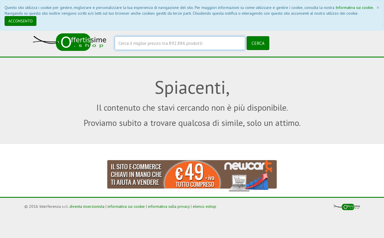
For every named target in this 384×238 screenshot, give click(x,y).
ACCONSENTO (20, 21)
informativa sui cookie (126, 206)
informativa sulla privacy (169, 206)
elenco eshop (204, 206)
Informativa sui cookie (354, 7)
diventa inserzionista (86, 206)
